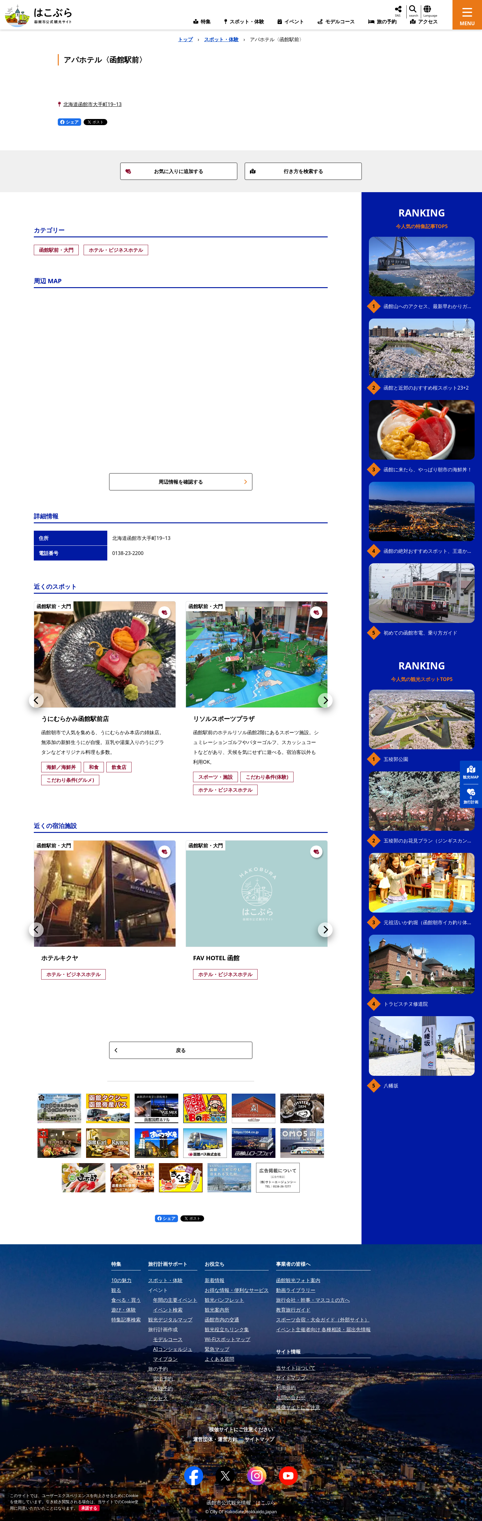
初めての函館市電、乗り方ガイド (420, 632)
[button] (36, 700)
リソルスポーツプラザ (224, 719)
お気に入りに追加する (164, 171)
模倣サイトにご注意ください (241, 1429)
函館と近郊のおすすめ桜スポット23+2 (426, 387)
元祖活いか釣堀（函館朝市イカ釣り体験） (429, 922)
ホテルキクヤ (59, 958)
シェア (69, 122)
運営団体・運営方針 (215, 1439)
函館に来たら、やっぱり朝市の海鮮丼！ (428, 469)
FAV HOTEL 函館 (216, 958)
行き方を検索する (286, 171)
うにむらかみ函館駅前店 (75, 719)
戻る (150, 1050)
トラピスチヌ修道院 (406, 1003)
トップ (185, 39)
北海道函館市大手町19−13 (92, 104)
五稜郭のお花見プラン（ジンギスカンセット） (429, 840)
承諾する (89, 1508)
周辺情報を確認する (203, 481)
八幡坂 (391, 1085)
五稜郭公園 (396, 759)
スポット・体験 (221, 39)
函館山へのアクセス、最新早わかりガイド (429, 306)
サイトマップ (259, 1439)
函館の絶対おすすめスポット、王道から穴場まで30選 (429, 551)
